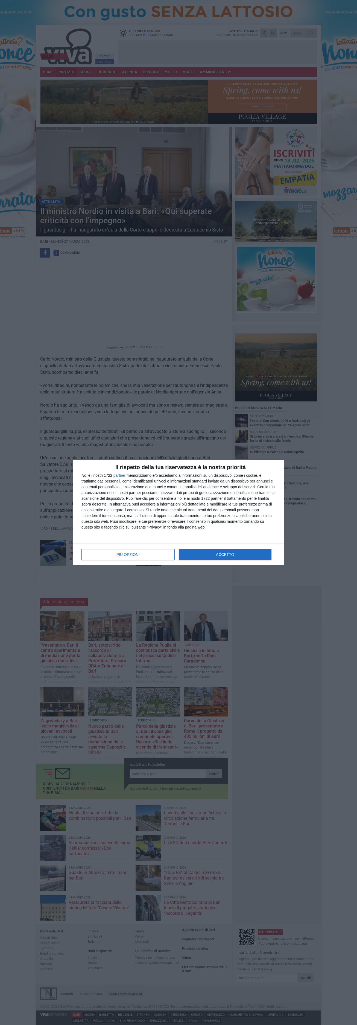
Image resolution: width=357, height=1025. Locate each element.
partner (119, 475)
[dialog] (178, 512)
